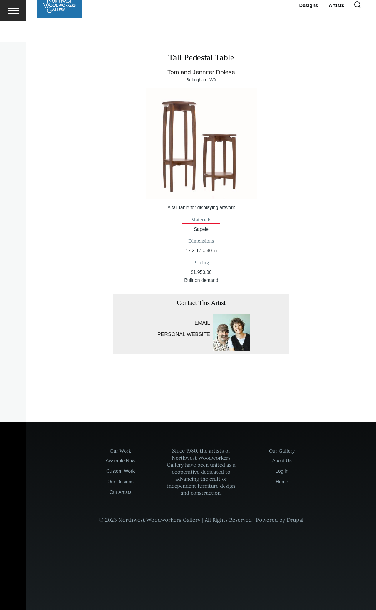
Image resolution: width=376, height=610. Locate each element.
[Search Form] (357, 26)
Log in (282, 471)
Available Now (120, 460)
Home (282, 481)
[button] (201, 143)
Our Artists (121, 492)
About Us (282, 460)
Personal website (183, 335)
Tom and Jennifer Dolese (201, 72)
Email (202, 323)
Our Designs (121, 481)
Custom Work (120, 471)
